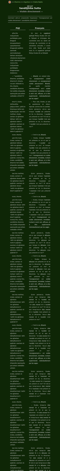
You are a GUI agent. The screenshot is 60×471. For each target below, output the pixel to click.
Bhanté (35, 61)
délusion (38, 183)
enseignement (33, 64)
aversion (37, 139)
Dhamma (14, 2)
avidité (40, 89)
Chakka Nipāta (34, 2)
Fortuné (44, 36)
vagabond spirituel (45, 33)
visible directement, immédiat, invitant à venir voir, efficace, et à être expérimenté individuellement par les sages (42, 128)
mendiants (32, 411)
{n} (40, 266)
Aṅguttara (23, 2)
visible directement (46, 64)
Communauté (48, 408)
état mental (40, 228)
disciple (38, 413)
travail (15, 466)
